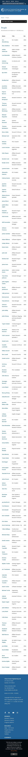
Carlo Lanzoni (5, 335)
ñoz (8, 442)
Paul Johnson (5, 301)
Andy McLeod (5, 396)
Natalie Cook (5, 159)
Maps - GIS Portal (9, 728)
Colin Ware (5, 617)
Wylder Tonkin (6, 563)
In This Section (7, 21)
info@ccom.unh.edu (12, 690)
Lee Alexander (6, 55)
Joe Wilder (5, 646)
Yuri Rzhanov (5, 506)
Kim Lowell (5, 354)
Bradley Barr (5, 80)
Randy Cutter (5, 162)
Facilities (6, 734)
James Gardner (6, 233)
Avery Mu (4, 442)
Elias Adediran (6, 45)
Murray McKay (6, 393)
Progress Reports (9, 722)
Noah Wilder (5, 650)
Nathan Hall (5, 258)
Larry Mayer (5, 387)
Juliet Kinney (5, 316)
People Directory (8, 730)
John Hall (4, 253)
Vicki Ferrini (5, 216)
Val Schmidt (5, 510)
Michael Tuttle (6, 590)
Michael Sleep (5, 534)
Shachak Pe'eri (6, 473)
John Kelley (5, 310)
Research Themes (9, 718)
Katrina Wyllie (5, 661)
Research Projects (9, 720)
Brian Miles (5, 408)
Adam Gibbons (6, 239)
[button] (25, 9)
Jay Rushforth (5, 502)
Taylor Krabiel (6, 324)
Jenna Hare (5, 264)
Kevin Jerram (5, 297)
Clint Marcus (5, 375)
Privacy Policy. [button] (14, 750)
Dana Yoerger (5, 667)
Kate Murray (5, 454)
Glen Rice (4, 488)
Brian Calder (5, 132)
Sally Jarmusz (5, 293)
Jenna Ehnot (5, 201)
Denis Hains (5, 247)
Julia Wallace (5, 607)
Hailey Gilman (5, 243)
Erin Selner (5, 521)
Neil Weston (5, 634)
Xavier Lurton (5, 358)
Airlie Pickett (5, 479)
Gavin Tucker (5, 586)
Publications (7, 732)
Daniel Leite (5, 341)
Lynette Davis (5, 168)
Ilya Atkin (4, 72)
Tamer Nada (5, 458)
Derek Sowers (6, 540)
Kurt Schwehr (5, 515)
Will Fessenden (6, 222)
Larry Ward (5, 611)
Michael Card (5, 136)
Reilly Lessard (5, 350)
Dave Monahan (6, 425)
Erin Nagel (5, 462)
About (2, 17)
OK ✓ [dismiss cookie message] (14, 754)
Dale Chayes (5, 153)
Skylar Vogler (5, 602)
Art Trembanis (6, 569)
